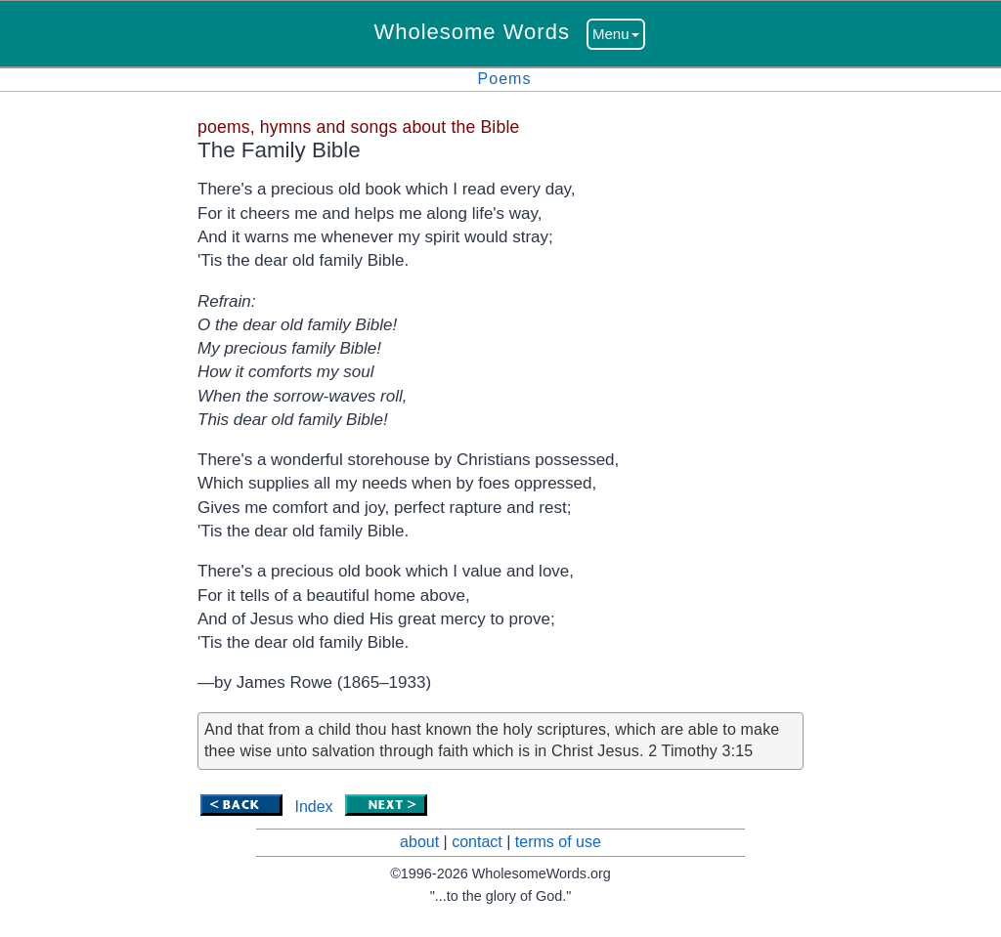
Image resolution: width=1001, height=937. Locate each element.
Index (313, 806)
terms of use (558, 841)
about (419, 841)
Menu (615, 33)
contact (477, 841)
